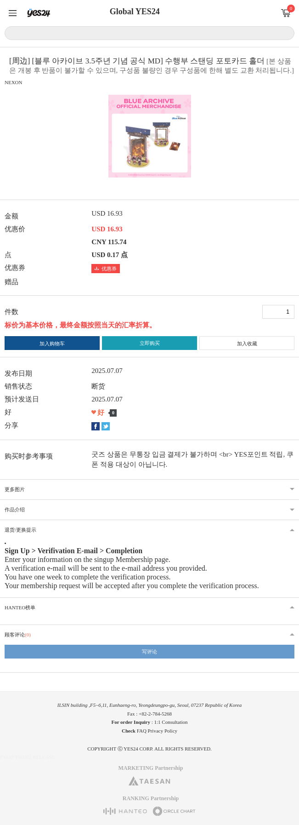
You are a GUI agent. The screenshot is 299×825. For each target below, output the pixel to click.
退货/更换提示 (20, 530)
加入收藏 (247, 343)
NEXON (14, 82)
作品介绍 (15, 509)
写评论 (149, 651)
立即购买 (150, 343)
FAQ (142, 730)
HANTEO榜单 (20, 607)
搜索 (286, 33)
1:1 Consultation (171, 722)
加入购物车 (52, 343)
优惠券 (106, 268)
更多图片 (15, 489)
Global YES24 (135, 11)
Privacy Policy (162, 730)
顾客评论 (18, 634)
